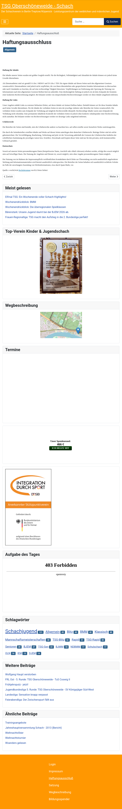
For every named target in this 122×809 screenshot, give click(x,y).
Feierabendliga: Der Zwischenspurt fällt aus (29, 699)
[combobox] (88, 21)
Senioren (10, 646)
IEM (19, 653)
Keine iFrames (61, 387)
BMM (83, 632)
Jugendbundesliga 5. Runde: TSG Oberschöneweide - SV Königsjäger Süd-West (49, 689)
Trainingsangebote (15, 722)
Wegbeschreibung (60, 792)
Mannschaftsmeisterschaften (25, 639)
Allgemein (10, 49)
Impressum (56, 771)
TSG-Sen (43, 646)
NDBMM (75, 646)
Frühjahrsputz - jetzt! (16, 684)
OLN (7, 653)
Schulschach (95, 646)
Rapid (75, 639)
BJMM (59, 646)
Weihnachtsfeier (14, 732)
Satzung (54, 785)
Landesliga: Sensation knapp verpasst (26, 694)
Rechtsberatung (24, 170)
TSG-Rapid (93, 639)
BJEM (27, 646)
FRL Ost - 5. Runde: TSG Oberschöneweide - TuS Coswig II (37, 679)
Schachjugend (21, 631)
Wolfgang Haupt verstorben (20, 674)
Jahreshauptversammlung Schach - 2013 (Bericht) (33, 727)
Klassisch (101, 632)
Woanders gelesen (15, 742)
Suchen (112, 21)
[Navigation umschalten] (4, 21)
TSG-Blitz (58, 639)
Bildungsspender (59, 799)
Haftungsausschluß (61, 778)
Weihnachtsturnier (15, 737)
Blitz (70, 632)
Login (52, 764)
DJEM (32, 653)
